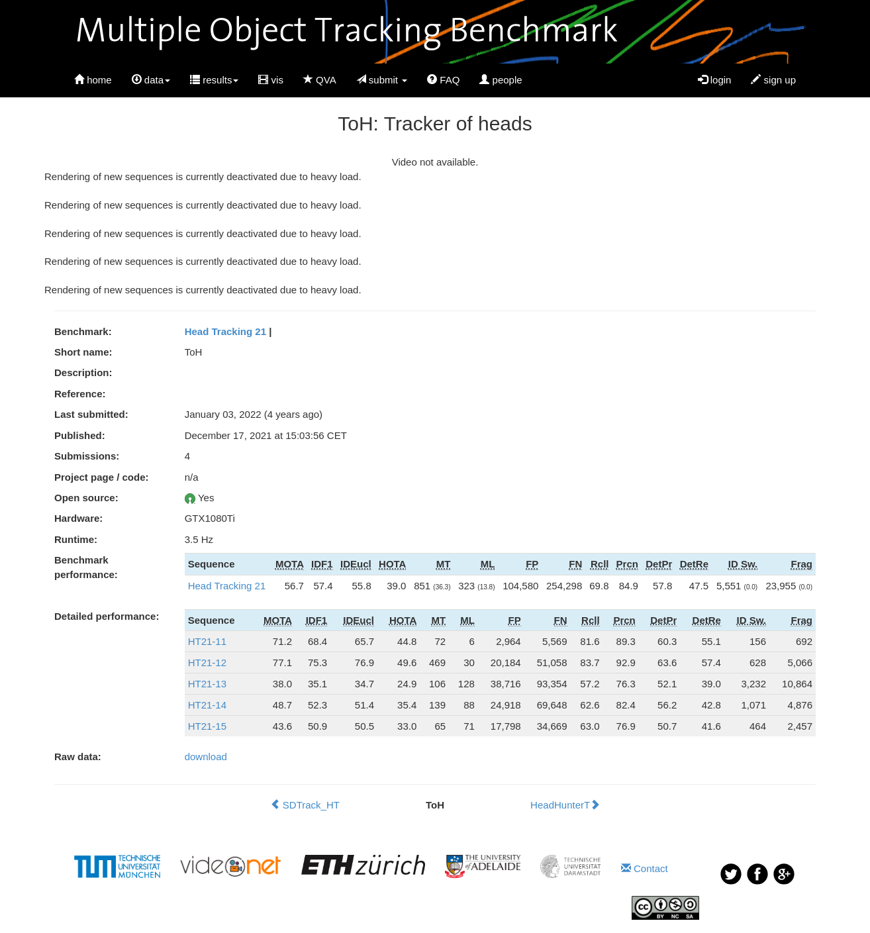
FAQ (443, 79)
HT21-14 (207, 705)
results (214, 79)
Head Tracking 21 (225, 331)
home (93, 79)
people (500, 79)
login (715, 79)
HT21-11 (207, 641)
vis (270, 79)
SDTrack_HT (305, 804)
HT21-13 (207, 683)
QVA (319, 79)
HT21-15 (207, 726)
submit (382, 79)
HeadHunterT (565, 804)
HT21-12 (207, 662)
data (151, 79)
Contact (644, 868)
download (206, 756)
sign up (773, 79)
